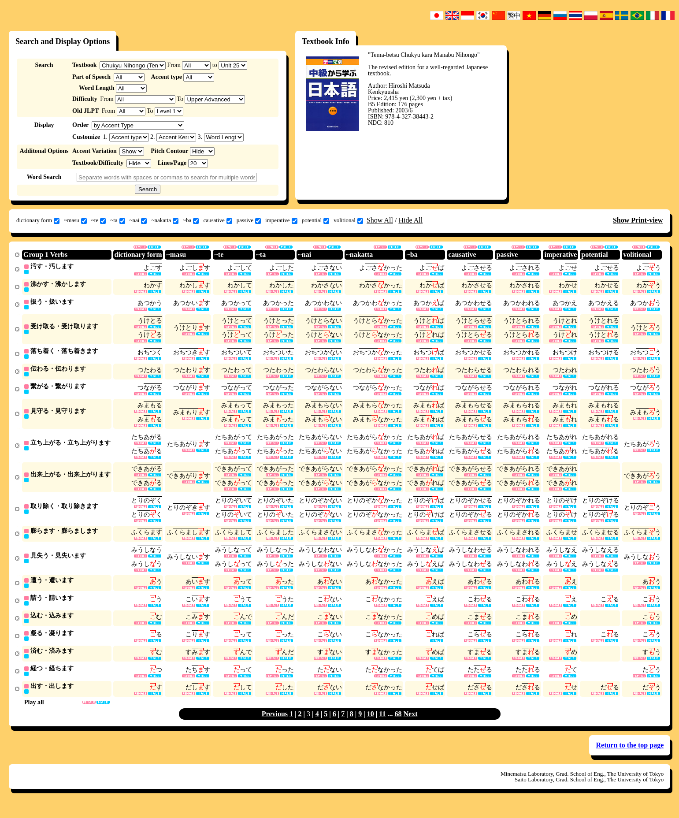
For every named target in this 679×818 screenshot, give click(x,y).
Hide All (410, 220)
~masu (75, 220)
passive (249, 220)
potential (316, 220)
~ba (191, 220)
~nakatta (164, 220)
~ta (117, 220)
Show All (380, 220)
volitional (348, 220)
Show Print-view (638, 220)
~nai (138, 220)
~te (98, 220)
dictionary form (37, 220)
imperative (281, 220)
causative (217, 220)
